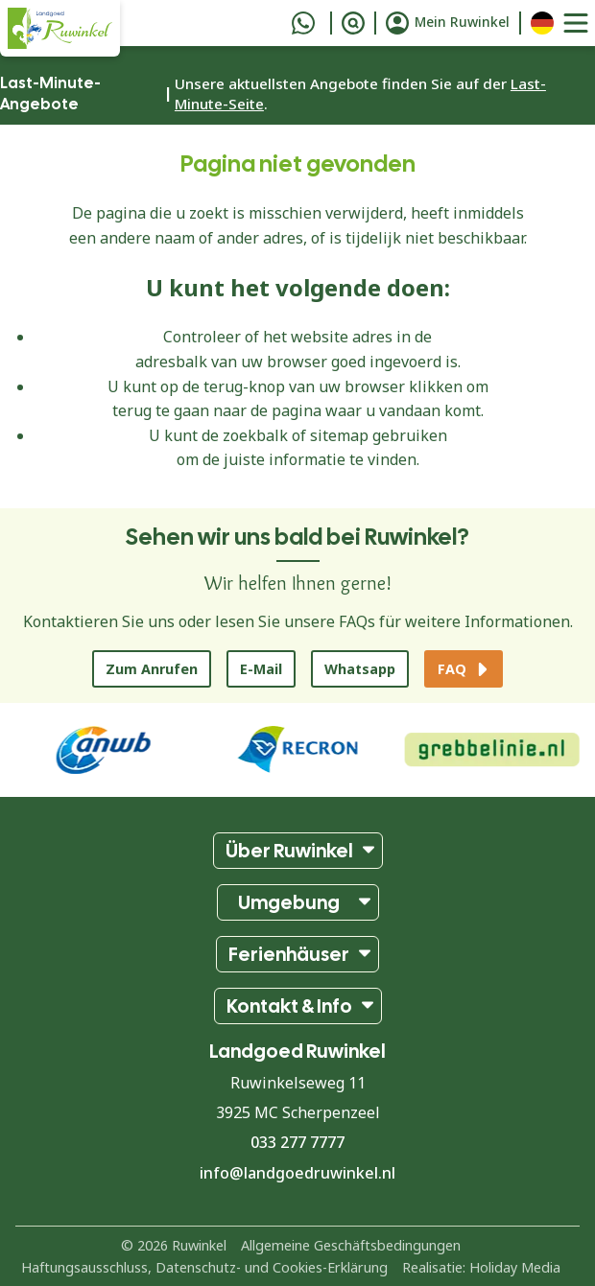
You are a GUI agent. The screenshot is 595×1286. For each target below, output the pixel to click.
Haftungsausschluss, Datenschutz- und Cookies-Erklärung (204, 1267)
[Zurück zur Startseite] (60, 28)
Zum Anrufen (152, 669)
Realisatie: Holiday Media (481, 1267)
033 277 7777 (297, 1142)
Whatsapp (359, 669)
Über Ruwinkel (289, 850)
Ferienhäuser (288, 954)
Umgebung (289, 902)
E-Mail (261, 669)
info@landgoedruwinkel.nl (297, 1172)
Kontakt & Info (289, 1006)
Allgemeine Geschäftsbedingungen (351, 1245)
